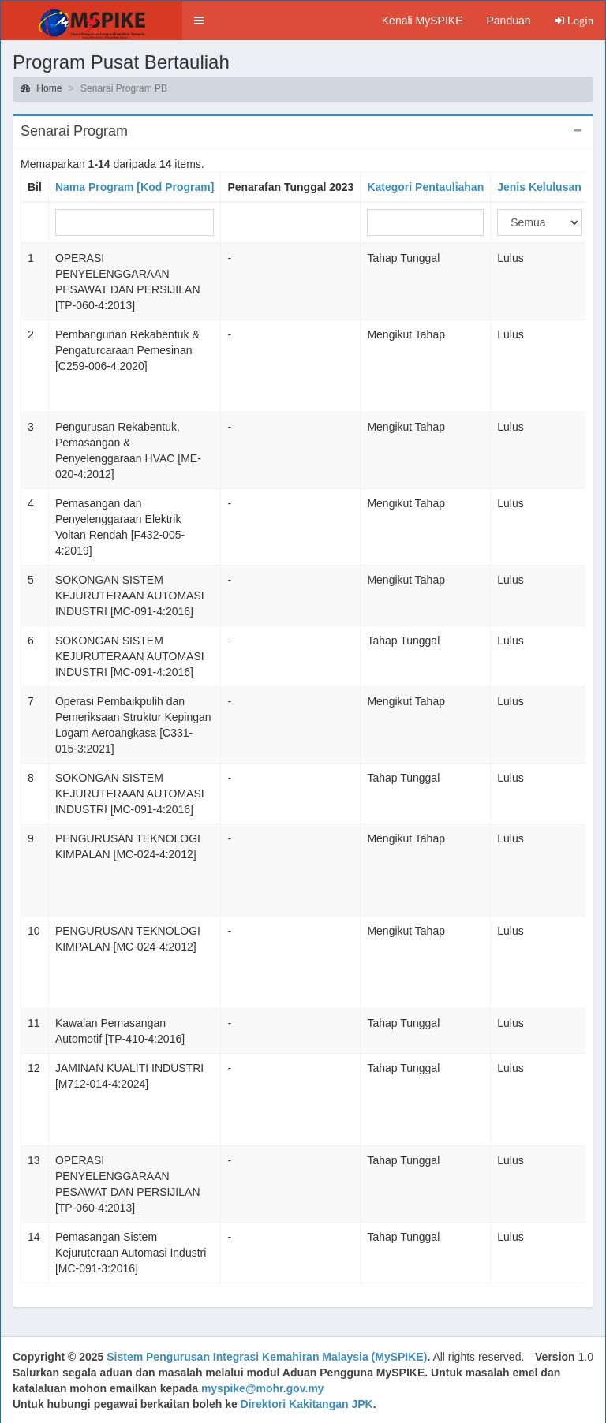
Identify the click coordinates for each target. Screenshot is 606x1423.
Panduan (508, 20)
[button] (198, 20)
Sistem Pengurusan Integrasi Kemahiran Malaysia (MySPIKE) (267, 1356)
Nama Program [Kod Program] (134, 187)
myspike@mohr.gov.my (262, 1388)
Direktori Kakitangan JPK (307, 1404)
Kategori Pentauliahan (425, 187)
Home (41, 88)
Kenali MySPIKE (422, 20)
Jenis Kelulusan (539, 187)
